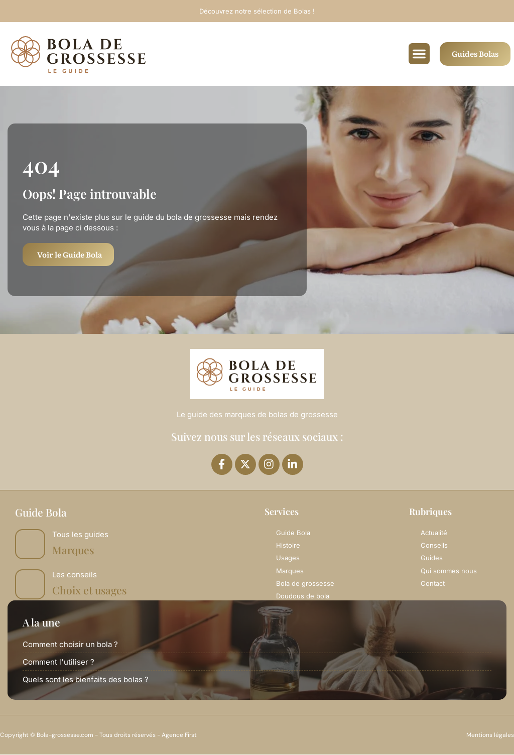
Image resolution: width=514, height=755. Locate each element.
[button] (419, 53)
